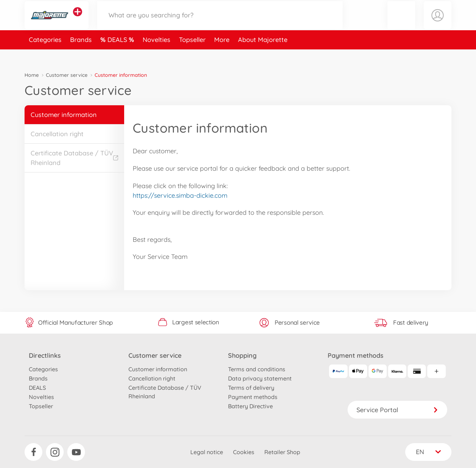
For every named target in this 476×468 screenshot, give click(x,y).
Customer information (64, 115)
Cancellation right (57, 134)
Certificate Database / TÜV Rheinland (74, 158)
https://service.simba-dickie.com (180, 195)
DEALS (118, 54)
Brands (81, 54)
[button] (401, 23)
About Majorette (262, 54)
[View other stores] (77, 19)
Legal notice (206, 452)
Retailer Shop (282, 452)
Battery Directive (250, 406)
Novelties (156, 54)
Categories (45, 54)
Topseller (192, 54)
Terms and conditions (256, 369)
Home (32, 75)
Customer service (67, 75)
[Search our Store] (220, 23)
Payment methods (252, 396)
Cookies (243, 452)
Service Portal (397, 410)
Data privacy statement (260, 378)
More (221, 54)
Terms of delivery (251, 387)
